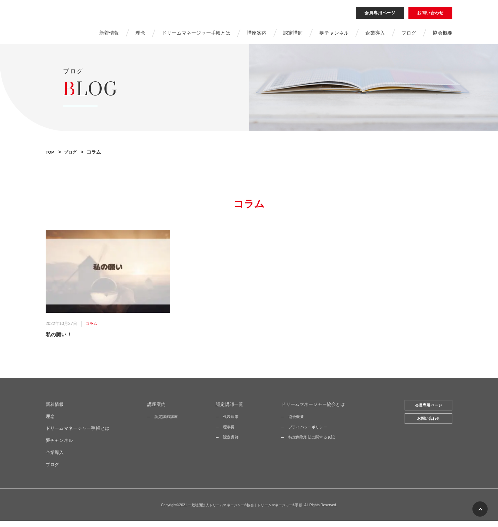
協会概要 (442, 35)
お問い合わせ (430, 15)
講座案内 (257, 35)
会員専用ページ (380, 15)
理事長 (230, 432)
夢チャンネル (334, 35)
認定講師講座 (169, 422)
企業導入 (375, 35)
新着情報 (109, 35)
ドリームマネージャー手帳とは (196, 35)
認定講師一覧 (232, 410)
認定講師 (293, 35)
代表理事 (232, 422)
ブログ (409, 35)
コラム (92, 329)
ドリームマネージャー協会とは (316, 410)
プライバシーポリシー (310, 432)
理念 (140, 35)
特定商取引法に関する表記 (314, 443)
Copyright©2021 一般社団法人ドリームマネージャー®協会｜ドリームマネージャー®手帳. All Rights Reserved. (249, 511)
